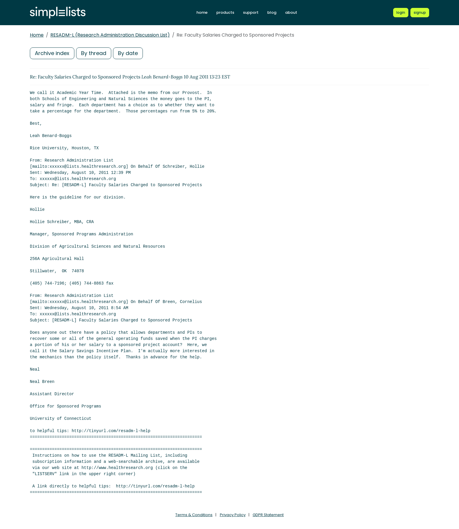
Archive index (52, 53)
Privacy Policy (233, 515)
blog (271, 12)
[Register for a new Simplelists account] (419, 12)
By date (128, 53)
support (250, 12)
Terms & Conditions (194, 515)
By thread (93, 53)
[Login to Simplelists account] (400, 12)
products (225, 12)
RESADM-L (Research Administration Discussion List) (110, 35)
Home (37, 35)
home (202, 12)
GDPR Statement (268, 515)
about (291, 12)
